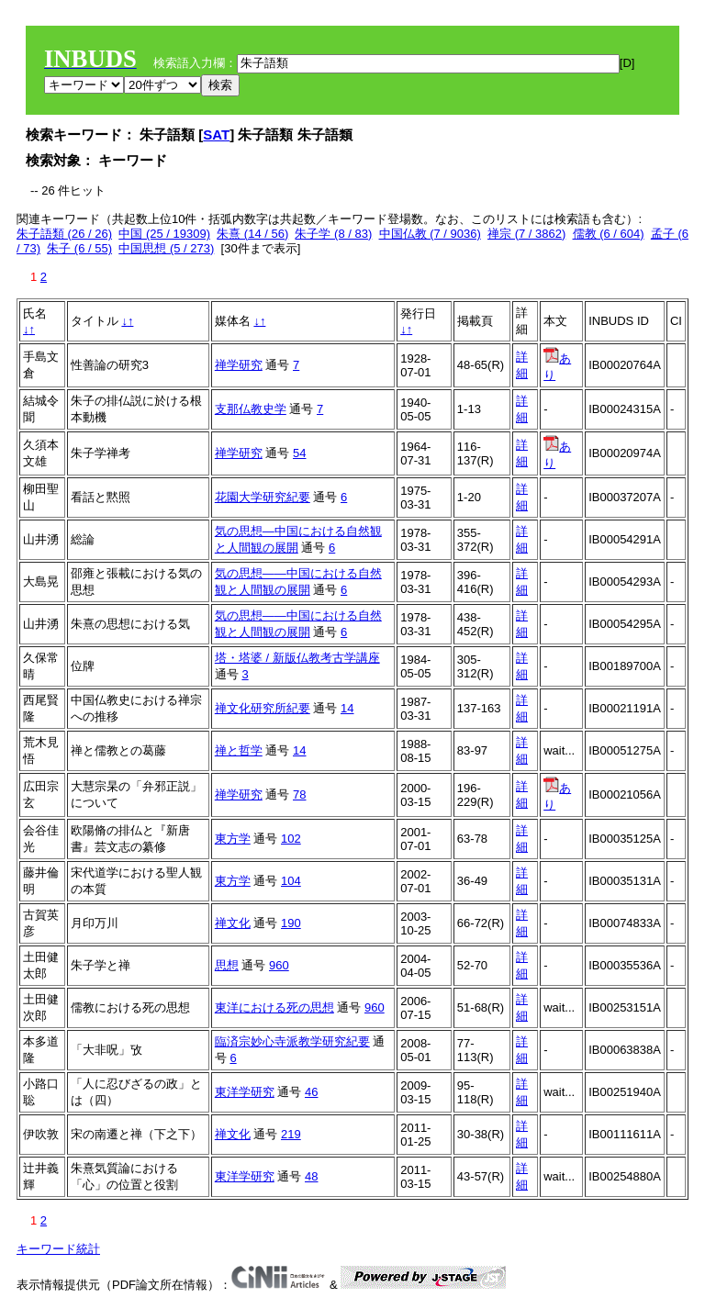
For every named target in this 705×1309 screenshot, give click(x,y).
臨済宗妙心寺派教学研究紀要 (292, 1041)
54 (299, 453)
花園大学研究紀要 (262, 497)
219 (291, 1134)
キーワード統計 (58, 1249)
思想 (227, 965)
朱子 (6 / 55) (79, 248)
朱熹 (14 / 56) (252, 234)
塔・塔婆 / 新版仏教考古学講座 (297, 658)
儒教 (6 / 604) (608, 234)
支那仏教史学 (250, 409)
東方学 (233, 838)
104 (291, 881)
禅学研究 (239, 365)
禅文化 (233, 923)
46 (311, 1092)
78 (299, 794)
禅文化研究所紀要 (262, 708)
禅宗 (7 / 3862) (526, 234)
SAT (216, 134)
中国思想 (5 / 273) (166, 248)
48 (311, 1176)
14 (347, 708)
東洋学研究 (244, 1092)
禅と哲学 (239, 750)
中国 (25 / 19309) (164, 234)
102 (291, 838)
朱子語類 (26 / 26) (64, 234)
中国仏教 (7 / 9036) (430, 234)
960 (279, 965)
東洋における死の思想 (274, 1007)
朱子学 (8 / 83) (333, 234)
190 (291, 923)
